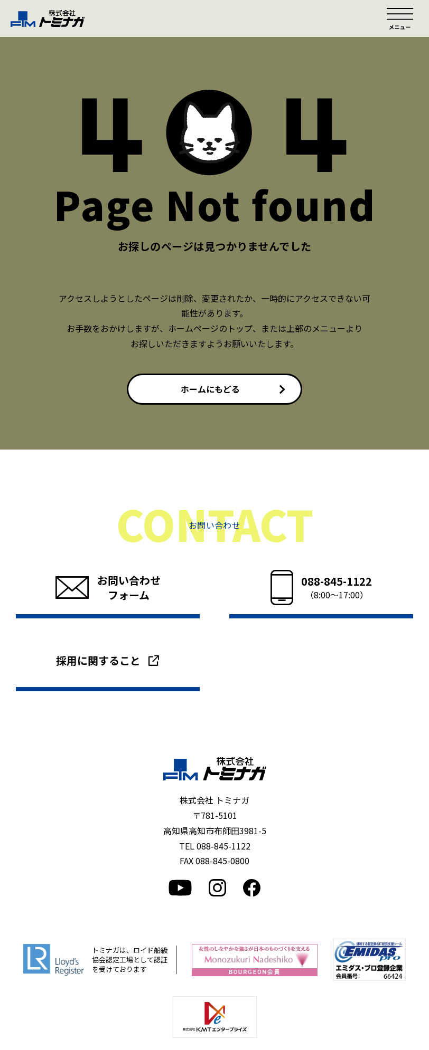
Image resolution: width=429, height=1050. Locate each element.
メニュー (400, 18)
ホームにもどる (210, 389)
